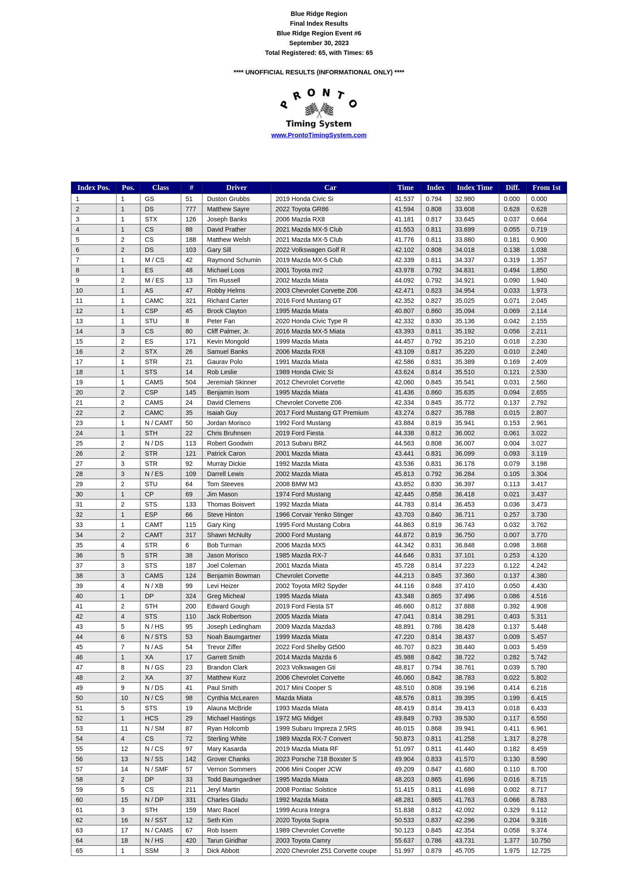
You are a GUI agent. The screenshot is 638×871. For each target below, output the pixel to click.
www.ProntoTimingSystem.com (318, 135)
